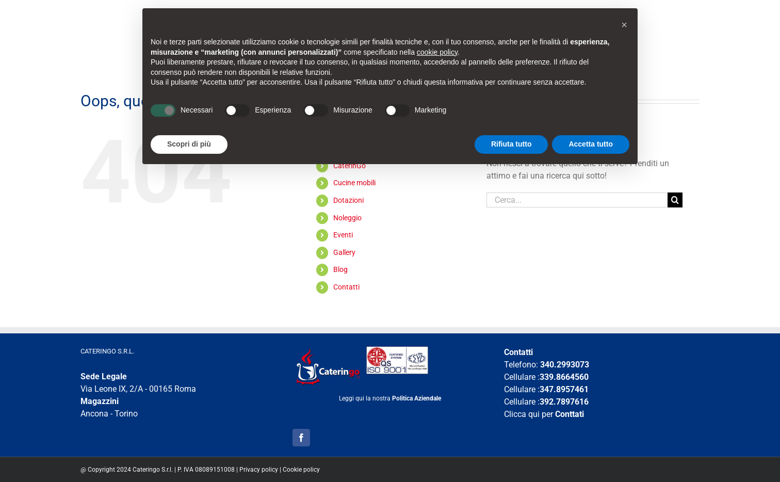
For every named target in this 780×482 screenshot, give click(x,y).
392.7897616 (564, 402)
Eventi (343, 235)
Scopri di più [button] (189, 144)
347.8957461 (564, 389)
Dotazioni (348, 200)
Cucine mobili (354, 183)
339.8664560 (564, 377)
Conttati (569, 414)
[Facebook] (301, 437)
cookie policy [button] (437, 52)
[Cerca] (675, 199)
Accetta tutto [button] (590, 144)
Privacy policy (258, 469)
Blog (340, 269)
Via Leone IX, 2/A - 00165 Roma (138, 389)
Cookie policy (301, 469)
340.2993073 (564, 364)
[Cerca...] (577, 199)
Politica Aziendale (416, 398)
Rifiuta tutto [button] (511, 144)
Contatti (346, 287)
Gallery (344, 252)
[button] (624, 25)
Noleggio (347, 218)
